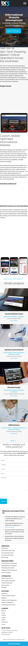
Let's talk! (14, 36)
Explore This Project (13, 31)
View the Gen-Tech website (12, 279)
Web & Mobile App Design (8, 550)
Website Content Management (9, 600)
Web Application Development (9, 565)
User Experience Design (7, 553)
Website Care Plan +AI (7, 578)
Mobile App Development (7, 568)
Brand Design (4, 557)
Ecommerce (4, 593)
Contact (3, 619)
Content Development (6, 583)
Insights (3, 617)
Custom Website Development (9, 563)
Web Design (4, 548)
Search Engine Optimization (8, 580)
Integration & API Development (9, 570)
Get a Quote (14, 644)
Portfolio (3, 615)
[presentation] (11, 494)
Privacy (3, 624)
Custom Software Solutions (8, 595)
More (12, 440)
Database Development (7, 602)
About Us (3, 610)
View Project (14, 320)
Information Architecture (7, 555)
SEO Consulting (5, 585)
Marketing (3, 598)
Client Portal (4, 622)
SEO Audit (3, 587)
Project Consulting (6, 572)
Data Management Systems (8, 605)
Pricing (3, 613)
